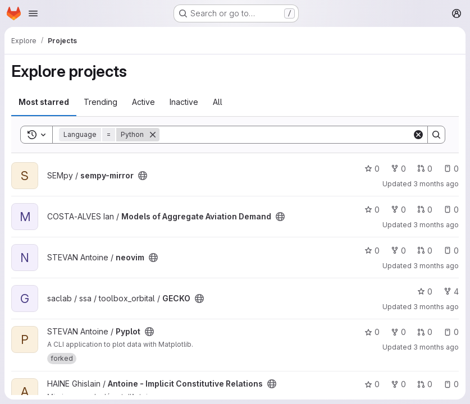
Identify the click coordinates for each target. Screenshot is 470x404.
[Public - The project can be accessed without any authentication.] (142, 175)
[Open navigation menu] (33, 13)
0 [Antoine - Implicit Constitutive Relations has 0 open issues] (451, 384)
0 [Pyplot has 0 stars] (372, 332)
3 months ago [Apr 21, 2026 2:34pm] (436, 225)
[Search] (286, 134)
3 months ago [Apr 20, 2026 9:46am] (436, 306)
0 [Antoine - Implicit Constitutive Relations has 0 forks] (398, 384)
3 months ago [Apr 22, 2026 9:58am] (436, 184)
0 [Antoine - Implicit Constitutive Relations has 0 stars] (372, 384)
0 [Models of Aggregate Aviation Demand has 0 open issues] (451, 209)
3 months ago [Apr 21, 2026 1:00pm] (436, 265)
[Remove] (152, 134)
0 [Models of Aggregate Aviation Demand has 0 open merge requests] (424, 209)
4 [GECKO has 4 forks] (451, 291)
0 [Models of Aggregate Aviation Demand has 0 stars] (372, 209)
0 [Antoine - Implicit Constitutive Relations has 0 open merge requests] (424, 384)
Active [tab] (143, 102)
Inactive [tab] (184, 102)
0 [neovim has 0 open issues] (451, 250)
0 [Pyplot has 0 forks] (398, 332)
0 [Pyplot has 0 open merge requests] (424, 332)
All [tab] (217, 102)
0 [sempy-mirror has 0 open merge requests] (424, 168)
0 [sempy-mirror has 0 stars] (372, 168)
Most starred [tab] (44, 102)
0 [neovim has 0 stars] (372, 250)
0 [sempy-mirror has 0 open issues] (451, 168)
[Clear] (418, 134)
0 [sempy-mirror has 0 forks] (398, 168)
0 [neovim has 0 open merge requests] (424, 250)
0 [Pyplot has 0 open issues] (451, 332)
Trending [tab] (100, 102)
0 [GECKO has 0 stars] (424, 291)
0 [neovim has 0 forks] (398, 250)
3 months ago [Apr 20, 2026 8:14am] (436, 347)
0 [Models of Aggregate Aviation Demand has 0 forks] (398, 209)
